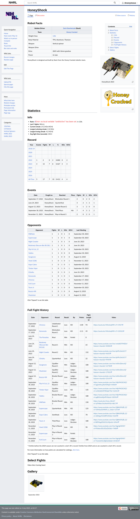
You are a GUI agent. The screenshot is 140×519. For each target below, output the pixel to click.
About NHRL (17, 516)
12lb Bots (7, 126)
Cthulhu (31, 272)
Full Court (31, 284)
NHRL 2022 (8, 134)
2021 (30, 156)
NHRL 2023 (8, 136)
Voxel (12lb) (32, 261)
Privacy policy (6, 516)
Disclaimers (28, 516)
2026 (30, 175)
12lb (54, 36)
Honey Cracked (71, 32)
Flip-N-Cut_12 (33, 249)
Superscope (32, 238)
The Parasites (44, 337)
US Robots (7, 129)
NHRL (13, 2)
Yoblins (30, 253)
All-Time (31, 179)
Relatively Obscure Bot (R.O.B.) (39, 245)
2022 (30, 160)
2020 (30, 152)
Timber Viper (33, 268)
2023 (30, 164)
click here (76, 450)
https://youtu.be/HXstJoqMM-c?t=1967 (107, 325)
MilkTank (31, 234)
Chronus (31, 280)
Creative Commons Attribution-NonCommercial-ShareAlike (41, 512)
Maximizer (32, 295)
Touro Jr (31, 287)
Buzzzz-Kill (32, 291)
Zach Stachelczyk (69, 28)
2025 (30, 172)
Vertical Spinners (9, 131)
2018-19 (31, 149)
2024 (30, 168)
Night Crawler (33, 242)
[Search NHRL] (71, 2)
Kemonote (32, 276)
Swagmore (32, 257)
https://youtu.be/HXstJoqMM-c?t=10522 (108, 331)
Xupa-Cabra (32, 264)
